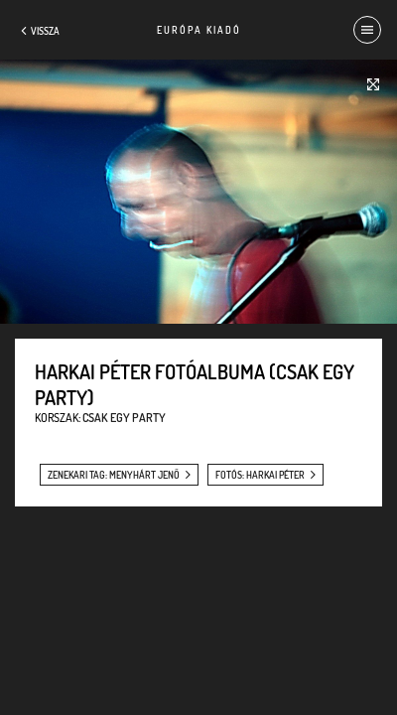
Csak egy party (124, 417)
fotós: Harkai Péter (260, 475)
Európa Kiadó (199, 30)
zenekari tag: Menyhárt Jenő (114, 475)
